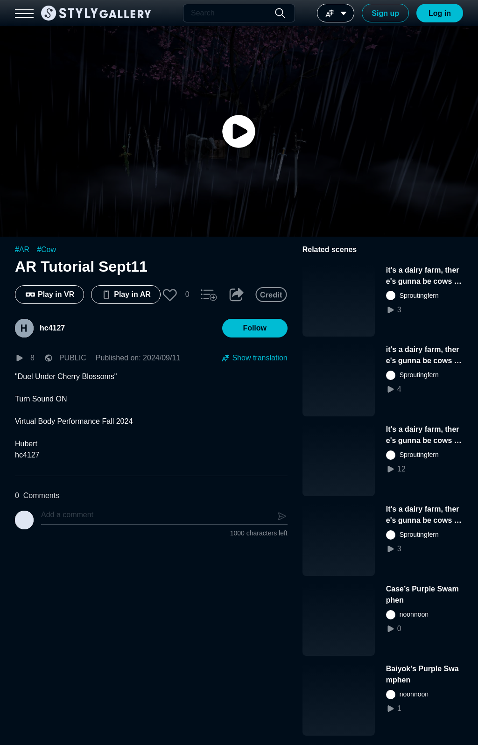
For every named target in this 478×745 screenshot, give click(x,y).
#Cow (46, 249)
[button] (170, 294)
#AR (22, 249)
